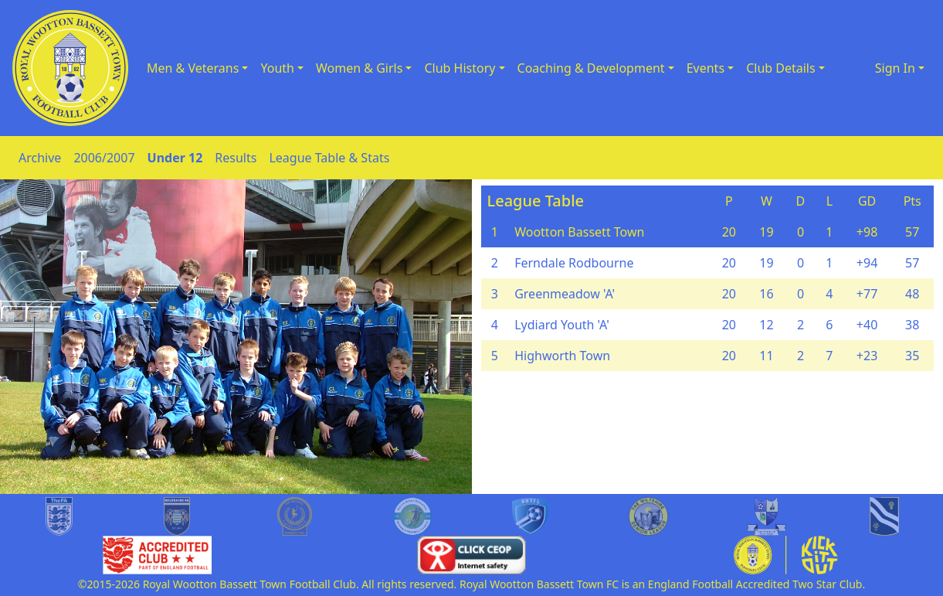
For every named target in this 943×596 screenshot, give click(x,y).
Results (235, 157)
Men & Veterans (193, 68)
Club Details (781, 68)
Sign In (895, 68)
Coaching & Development (591, 68)
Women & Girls (359, 68)
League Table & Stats (329, 157)
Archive (40, 157)
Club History (459, 68)
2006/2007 (103, 157)
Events (705, 68)
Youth (277, 68)
